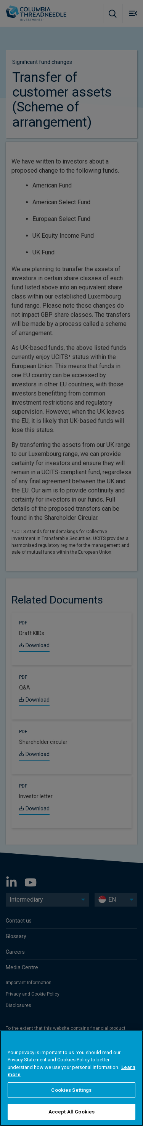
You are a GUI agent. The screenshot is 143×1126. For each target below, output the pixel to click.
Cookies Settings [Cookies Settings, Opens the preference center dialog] (71, 1090)
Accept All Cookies (71, 1112)
